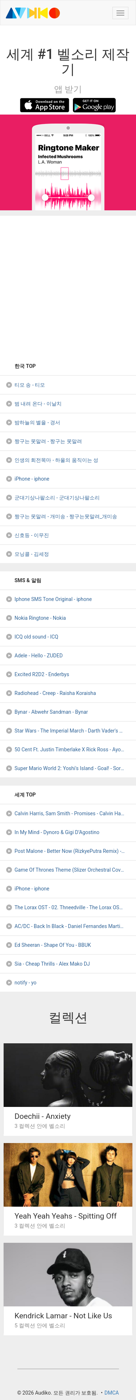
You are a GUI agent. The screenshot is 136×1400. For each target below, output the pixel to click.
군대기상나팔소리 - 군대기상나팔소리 (52, 497)
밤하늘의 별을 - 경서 (32, 422)
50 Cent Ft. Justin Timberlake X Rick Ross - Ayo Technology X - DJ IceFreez (70, 749)
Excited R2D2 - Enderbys (37, 674)
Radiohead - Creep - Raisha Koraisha (50, 693)
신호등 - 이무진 (27, 535)
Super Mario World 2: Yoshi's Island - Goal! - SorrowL (68, 768)
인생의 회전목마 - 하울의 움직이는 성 (51, 460)
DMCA (111, 1393)
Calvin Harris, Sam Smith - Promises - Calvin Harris (66, 813)
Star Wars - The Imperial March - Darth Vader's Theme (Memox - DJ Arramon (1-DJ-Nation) (70, 730)
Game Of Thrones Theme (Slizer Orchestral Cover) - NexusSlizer (70, 869)
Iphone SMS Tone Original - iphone (48, 599)
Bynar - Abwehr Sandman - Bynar (46, 712)
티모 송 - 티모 (25, 384)
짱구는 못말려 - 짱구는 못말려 (43, 441)
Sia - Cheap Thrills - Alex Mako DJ (47, 963)
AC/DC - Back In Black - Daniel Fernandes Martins (65, 926)
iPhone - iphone (27, 478)
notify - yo (21, 982)
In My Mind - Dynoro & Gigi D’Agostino (52, 832)
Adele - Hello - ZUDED (34, 655)
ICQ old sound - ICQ (31, 636)
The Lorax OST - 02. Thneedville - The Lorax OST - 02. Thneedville (70, 907)
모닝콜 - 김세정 (27, 554)
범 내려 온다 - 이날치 (33, 403)
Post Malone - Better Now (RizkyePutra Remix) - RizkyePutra (70, 851)
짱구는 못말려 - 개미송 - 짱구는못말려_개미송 (61, 516)
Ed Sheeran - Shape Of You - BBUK (48, 945)
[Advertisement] (68, 286)
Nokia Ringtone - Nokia (35, 618)
